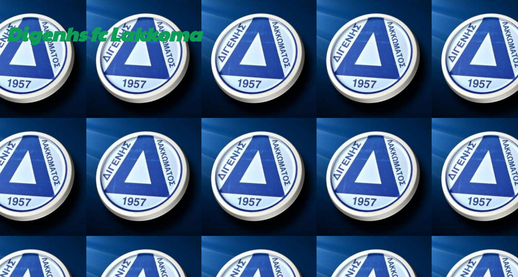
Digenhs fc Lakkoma (103, 33)
